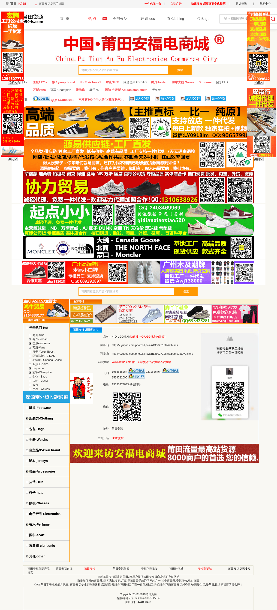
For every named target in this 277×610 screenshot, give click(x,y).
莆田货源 (151, 594)
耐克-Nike (39, 335)
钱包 (35, 385)
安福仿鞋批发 (149, 568)
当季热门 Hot (38, 328)
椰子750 (94, 90)
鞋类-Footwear (40, 408)
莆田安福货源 (121, 568)
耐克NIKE (112, 82)
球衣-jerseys (38, 461)
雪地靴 (80, 90)
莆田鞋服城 (176, 568)
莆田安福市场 (64, 568)
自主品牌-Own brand (44, 450)
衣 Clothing (175, 19)
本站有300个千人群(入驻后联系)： (101, 99)
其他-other (37, 556)
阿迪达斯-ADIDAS (44, 355)
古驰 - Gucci (40, 380)
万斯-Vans (39, 347)
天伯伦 (156, 90)
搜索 (180, 70)
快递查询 (241, 3)
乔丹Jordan (159, 82)
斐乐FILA (222, 82)
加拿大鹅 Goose (183, 82)
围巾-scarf (36, 535)
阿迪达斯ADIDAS (135, 82)
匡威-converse (41, 343)
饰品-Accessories (42, 471)
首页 (64, 19)
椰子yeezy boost (63, 82)
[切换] (22, 3)
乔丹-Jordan (40, 339)
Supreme (205, 82)
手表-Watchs (38, 439)
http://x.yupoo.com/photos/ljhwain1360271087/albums (145, 345)
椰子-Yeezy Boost (43, 351)
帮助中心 (265, 3)
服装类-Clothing (41, 418)
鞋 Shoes (148, 19)
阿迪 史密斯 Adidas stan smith (126, 90)
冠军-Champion (60, 90)
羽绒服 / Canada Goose (47, 360)
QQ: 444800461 (53, 99)
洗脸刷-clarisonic (42, 546)
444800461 (144, 602)
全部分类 (120, 19)
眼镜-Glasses (39, 503)
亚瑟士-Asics (40, 364)
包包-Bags (37, 429)
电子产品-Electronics (44, 514)
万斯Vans (39, 90)
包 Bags (203, 19)
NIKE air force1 (90, 82)
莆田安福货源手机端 (51, 3)
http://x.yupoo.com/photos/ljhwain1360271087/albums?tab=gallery (152, 353)
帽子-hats (36, 492)
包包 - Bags (40, 376)
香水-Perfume (39, 524)
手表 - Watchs (41, 389)
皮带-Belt (36, 482)
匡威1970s (40, 82)
